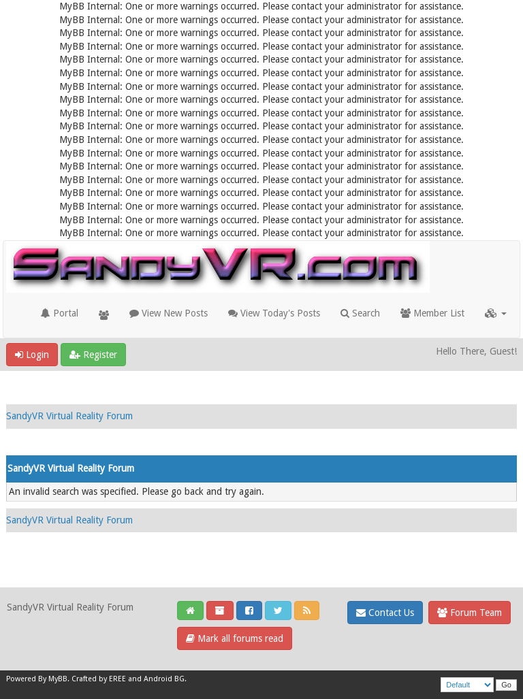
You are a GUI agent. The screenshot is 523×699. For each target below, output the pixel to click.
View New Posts (168, 313)
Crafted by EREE (99, 678)
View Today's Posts (274, 313)
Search (360, 313)
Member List (432, 313)
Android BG (164, 678)
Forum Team (469, 612)
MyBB (57, 678)
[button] (496, 313)
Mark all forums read (234, 638)
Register (93, 354)
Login (32, 354)
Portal (59, 313)
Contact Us (385, 612)
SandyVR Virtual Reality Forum (69, 415)
